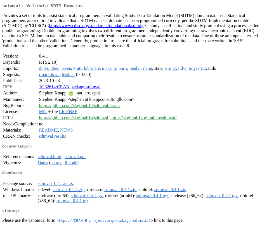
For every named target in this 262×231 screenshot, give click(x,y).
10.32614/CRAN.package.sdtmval (69, 87)
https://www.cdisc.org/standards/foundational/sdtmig (96, 26)
